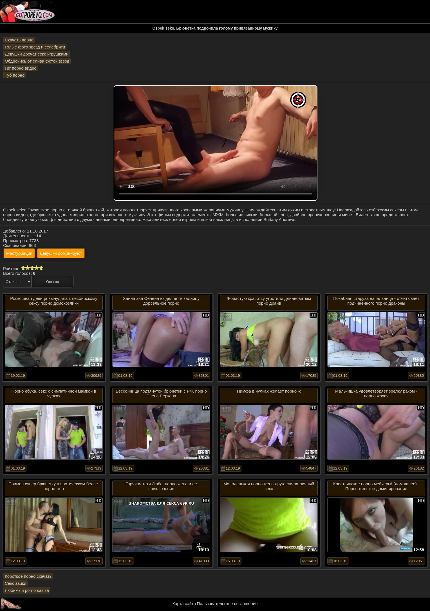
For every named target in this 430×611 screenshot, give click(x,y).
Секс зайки (15, 583)
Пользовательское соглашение (227, 603)
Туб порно (14, 75)
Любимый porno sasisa (27, 590)
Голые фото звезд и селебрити (35, 47)
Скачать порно (19, 39)
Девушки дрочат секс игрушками (36, 54)
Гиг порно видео (21, 68)
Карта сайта (184, 603)
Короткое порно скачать (28, 576)
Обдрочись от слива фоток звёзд (37, 61)
